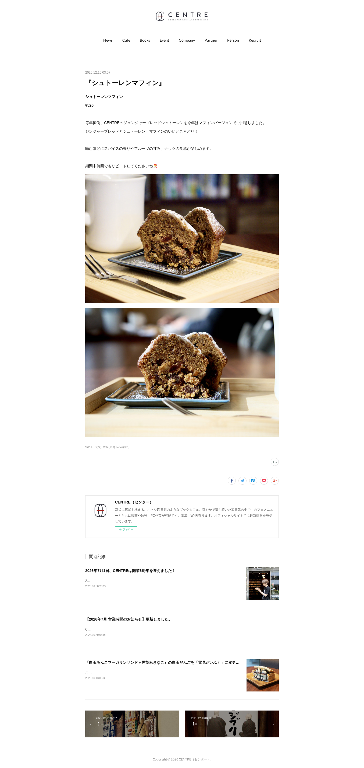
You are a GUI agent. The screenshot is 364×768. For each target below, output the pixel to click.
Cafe (126, 40)
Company (187, 40)
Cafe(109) (109, 447)
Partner (211, 40)
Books (145, 40)
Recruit (255, 40)
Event (164, 40)
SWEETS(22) (93, 447)
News (108, 40)
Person (233, 40)
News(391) (122, 447)
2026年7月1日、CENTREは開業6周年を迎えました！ (130, 570)
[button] (108, 40)
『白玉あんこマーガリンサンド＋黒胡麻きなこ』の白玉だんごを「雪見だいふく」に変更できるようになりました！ (183, 663)
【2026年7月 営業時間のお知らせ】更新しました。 (128, 619)
